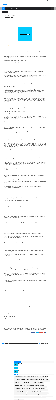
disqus (31, 375)
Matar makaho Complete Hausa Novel (43, 63)
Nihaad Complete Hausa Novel (42, 67)
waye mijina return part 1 (41, 84)
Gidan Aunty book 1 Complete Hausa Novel (44, 43)
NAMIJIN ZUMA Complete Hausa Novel (43, 66)
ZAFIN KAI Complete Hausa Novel (42, 96)
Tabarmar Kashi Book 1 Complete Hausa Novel (44, 75)
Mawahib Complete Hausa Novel (42, 64)
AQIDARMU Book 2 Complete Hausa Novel (43, 31)
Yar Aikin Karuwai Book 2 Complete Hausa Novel (44, 89)
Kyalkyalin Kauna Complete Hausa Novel (43, 57)
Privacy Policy (15, 0)
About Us (6, 0)
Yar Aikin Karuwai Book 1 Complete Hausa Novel (44, 87)
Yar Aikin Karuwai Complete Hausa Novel (43, 90)
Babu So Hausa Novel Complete (42, 34)
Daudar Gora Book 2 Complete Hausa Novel (44, 37)
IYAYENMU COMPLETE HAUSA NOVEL (42, 49)
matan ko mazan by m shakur (42, 60)
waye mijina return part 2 (49, 84)
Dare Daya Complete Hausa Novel (42, 35)
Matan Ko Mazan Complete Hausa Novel (43, 61)
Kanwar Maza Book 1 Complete (42, 54)
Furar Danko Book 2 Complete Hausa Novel (44, 40)
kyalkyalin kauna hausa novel (42, 58)
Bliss (4, 4)
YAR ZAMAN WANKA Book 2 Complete (43, 93)
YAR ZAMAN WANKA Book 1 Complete (43, 92)
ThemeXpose (7, 398)
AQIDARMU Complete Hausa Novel (42, 32)
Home (4, 0)
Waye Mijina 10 (44, 20)
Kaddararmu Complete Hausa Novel (10, 15)
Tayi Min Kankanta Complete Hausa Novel (43, 78)
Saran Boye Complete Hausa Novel (43, 72)
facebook (34, 375)
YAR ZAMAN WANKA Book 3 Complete (43, 95)
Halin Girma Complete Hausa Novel (43, 46)
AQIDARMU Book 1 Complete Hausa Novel (43, 29)
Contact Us (10, 0)
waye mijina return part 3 (41, 86)
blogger (28, 375)
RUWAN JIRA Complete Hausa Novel (43, 69)
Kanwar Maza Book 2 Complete (42, 55)
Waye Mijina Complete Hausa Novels (43, 81)
